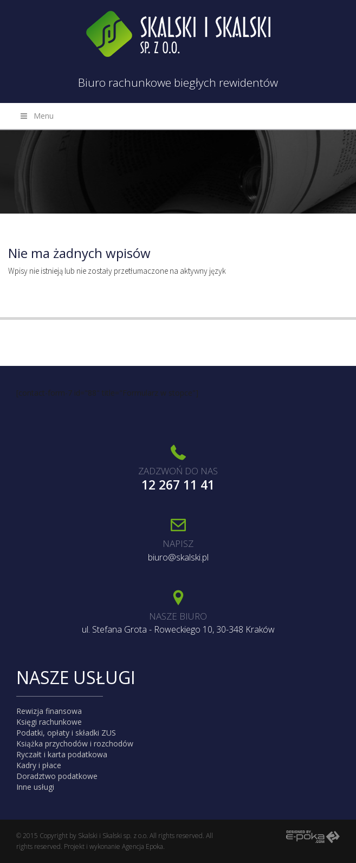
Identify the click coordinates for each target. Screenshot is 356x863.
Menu (36, 116)
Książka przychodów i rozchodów (74, 743)
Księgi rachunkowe (49, 722)
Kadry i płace (38, 765)
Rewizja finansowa (49, 711)
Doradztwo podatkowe (57, 776)
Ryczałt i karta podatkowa (61, 754)
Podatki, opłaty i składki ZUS (66, 732)
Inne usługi (35, 787)
